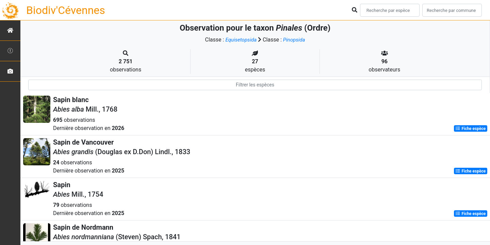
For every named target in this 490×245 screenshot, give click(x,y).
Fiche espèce (470, 128)
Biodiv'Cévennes (65, 10)
